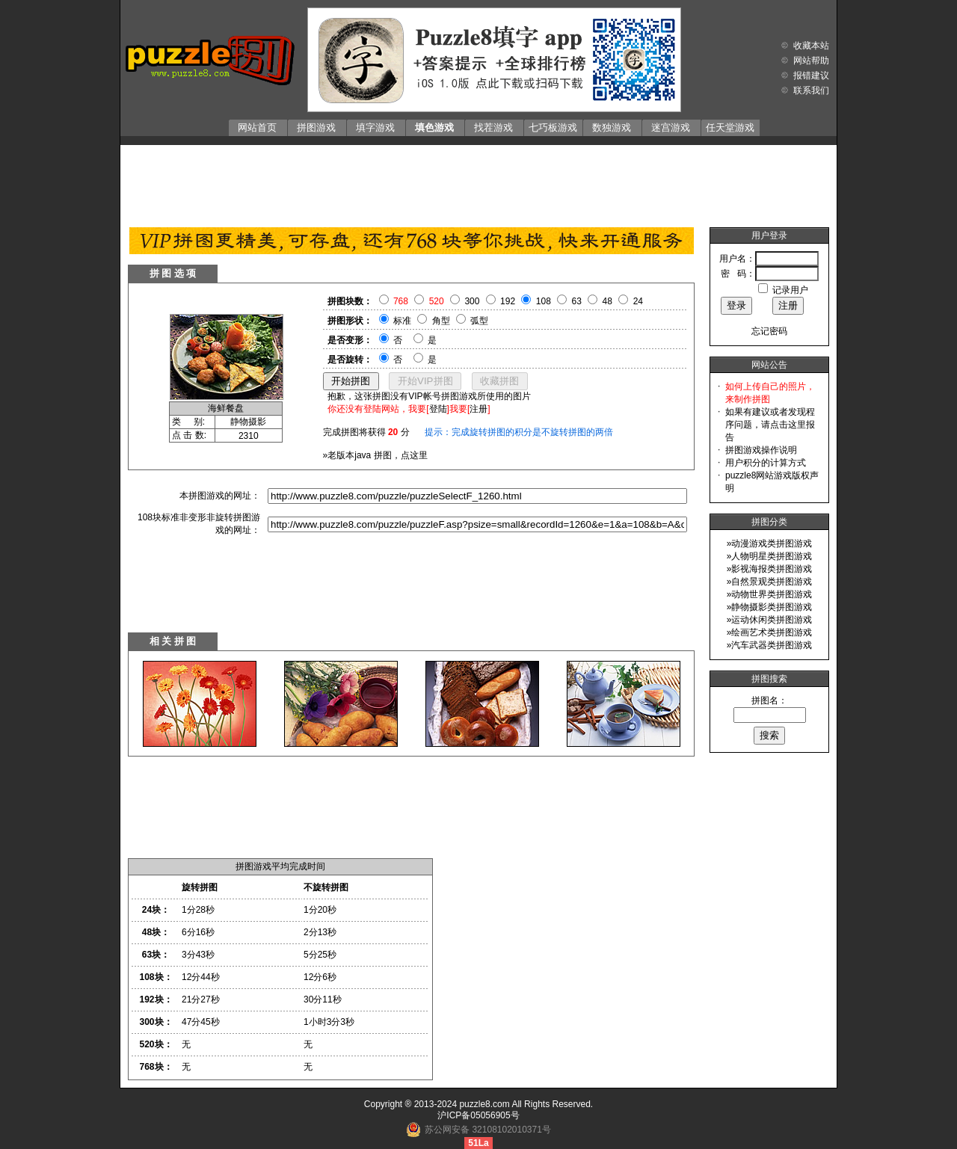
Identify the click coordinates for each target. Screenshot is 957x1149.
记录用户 (790, 290)
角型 (441, 320)
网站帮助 (811, 60)
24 (638, 301)
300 (471, 301)
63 (577, 301)
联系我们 (811, 90)
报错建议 (811, 75)
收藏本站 (811, 45)
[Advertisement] (478, 182)
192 (507, 301)
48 (607, 301)
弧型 (479, 320)
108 (543, 301)
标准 (402, 320)
